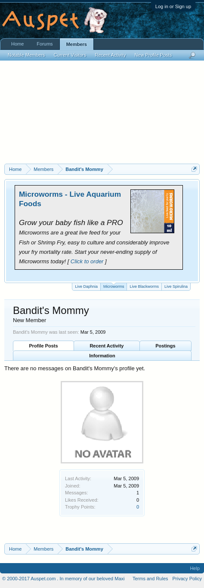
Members (76, 44)
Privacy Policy (187, 578)
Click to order (87, 261)
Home (17, 43)
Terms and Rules (150, 578)
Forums (45, 43)
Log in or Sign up (173, 6)
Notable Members (26, 55)
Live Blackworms (144, 286)
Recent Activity (107, 345)
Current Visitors (70, 55)
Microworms (113, 286)
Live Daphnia (86, 286)
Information (102, 355)
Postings (165, 345)
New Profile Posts (153, 55)
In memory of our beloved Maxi (91, 578)
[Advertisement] (102, 116)
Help (195, 568)
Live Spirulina (176, 286)
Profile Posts (43, 345)
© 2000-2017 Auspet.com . (30, 578)
